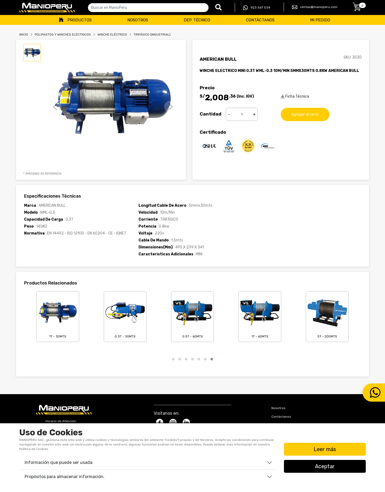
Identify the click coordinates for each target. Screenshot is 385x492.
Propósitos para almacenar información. (65, 476)
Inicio (23, 34)
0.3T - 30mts (125, 315)
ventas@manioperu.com (314, 7)
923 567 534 (256, 7)
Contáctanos (260, 20)
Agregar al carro (305, 114)
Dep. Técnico (197, 20)
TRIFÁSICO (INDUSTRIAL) (152, 34)
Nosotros (137, 20)
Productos (79, 20)
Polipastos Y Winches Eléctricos (63, 34)
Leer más (325, 449)
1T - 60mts (260, 315)
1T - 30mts (58, 315)
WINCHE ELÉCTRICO (112, 34)
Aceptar (325, 466)
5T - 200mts (327, 315)
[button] (173, 359)
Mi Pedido (320, 20)
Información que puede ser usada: (59, 462)
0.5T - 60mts (192, 315)
